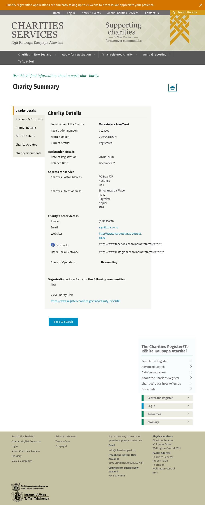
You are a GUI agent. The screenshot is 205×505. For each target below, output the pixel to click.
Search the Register (166, 361)
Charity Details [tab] (26, 110)
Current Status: (60, 143)
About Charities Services (123, 13)
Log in (71, 13)
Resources (170, 414)
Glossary (170, 422)
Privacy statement (66, 436)
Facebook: (62, 245)
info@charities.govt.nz (122, 450)
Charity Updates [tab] (26, 144)
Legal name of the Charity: (67, 124)
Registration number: (64, 130)
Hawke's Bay (109, 262)
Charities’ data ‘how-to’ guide (166, 383)
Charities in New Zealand (34, 54)
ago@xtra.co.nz (108, 227)
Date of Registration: (64, 157)
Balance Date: (60, 163)
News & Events (91, 13)
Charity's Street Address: (66, 191)
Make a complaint (21, 460)
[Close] (200, 5)
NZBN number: (60, 137)
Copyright (61, 446)
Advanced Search (166, 367)
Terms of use (62, 441)
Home (57, 13)
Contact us (152, 13)
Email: (54, 227)
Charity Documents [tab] (28, 153)
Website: (56, 233)
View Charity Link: (62, 295)
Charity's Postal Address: (66, 177)
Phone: (55, 221)
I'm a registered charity (117, 54)
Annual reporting (154, 54)
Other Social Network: (65, 252)
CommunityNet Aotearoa (26, 441)
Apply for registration (76, 54)
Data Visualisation (166, 372)
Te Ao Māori (26, 61)
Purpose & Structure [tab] (29, 119)
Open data (166, 389)
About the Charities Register (166, 378)
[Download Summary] (172, 87)
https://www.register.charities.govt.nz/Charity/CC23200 (85, 301)
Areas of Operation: (63, 262)
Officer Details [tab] (25, 136)
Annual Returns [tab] (26, 127)
